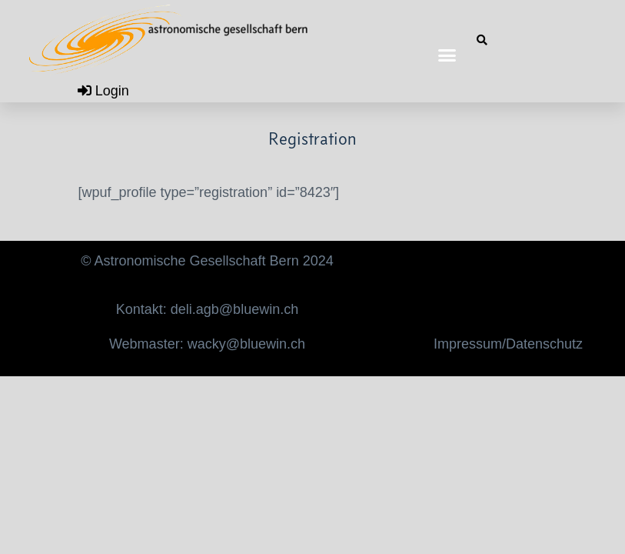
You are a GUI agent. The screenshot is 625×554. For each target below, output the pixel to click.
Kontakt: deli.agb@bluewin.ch (207, 309)
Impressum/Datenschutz (508, 344)
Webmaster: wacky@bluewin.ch (207, 344)
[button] (446, 55)
